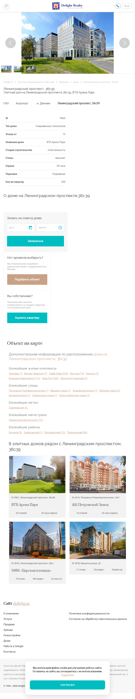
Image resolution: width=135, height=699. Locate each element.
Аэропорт (22, 103)
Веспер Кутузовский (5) (74, 378)
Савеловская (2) (18, 407)
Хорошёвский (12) (54, 432)
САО (6, 103)
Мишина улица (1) (60, 390)
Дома (7, 640)
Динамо (45, 103)
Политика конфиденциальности (89, 613)
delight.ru (21, 603)
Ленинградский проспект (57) (26, 420)
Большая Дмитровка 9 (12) (24, 378)
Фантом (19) (77, 373)
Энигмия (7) (15, 373)
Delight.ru (8, 82)
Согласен (67, 685)
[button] (10, 43)
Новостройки (12, 635)
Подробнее (67, 675)
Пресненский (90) (77, 432)
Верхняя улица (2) (109, 390)
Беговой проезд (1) (20, 395)
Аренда (8, 629)
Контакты (10, 651)
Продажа (63, 82)
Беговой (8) (15, 432)
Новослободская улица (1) (74, 395)
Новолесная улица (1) (44, 395)
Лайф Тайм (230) (58, 373)
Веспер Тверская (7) (35, 373)
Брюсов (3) (92, 373)
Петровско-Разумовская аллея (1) (29, 390)
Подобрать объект (27, 279)
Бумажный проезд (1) (85, 390)
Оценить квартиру (27, 317)
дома (76, 82)
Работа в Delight (13, 646)
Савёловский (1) (33, 432)
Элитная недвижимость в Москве (36, 82)
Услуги (8, 619)
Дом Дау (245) (50, 378)
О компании (11, 613)
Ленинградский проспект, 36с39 (78, 103)
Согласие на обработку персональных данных (98, 619)
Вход (126, 6)
